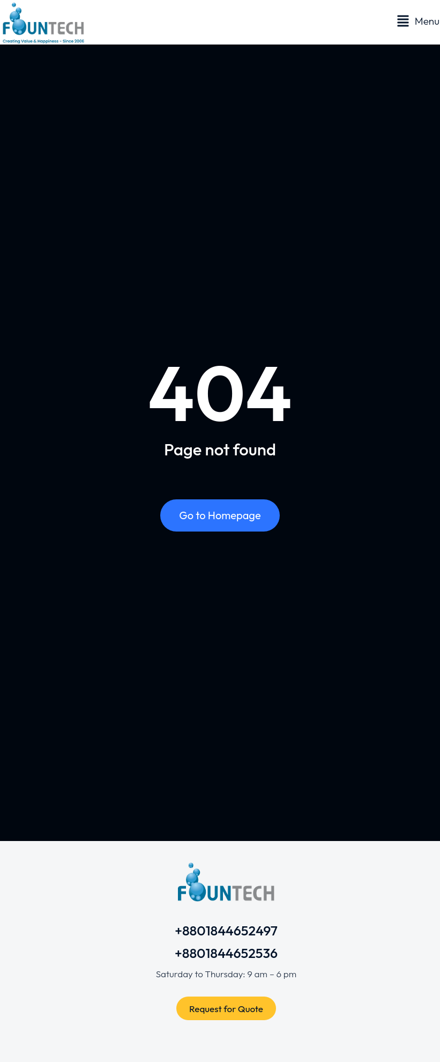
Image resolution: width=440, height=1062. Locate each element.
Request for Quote (226, 1008)
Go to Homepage (219, 515)
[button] (418, 21)
